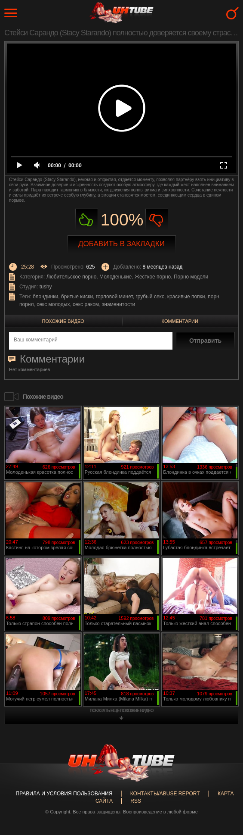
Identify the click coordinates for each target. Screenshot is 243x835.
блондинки (45, 297)
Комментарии (180, 321)
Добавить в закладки (121, 244)
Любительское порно (71, 277)
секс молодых (53, 304)
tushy (46, 287)
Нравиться (86, 220)
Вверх (223, 785)
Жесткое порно (153, 277)
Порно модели (191, 277)
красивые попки (186, 297)
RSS (135, 801)
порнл (26, 304)
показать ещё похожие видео (122, 710)
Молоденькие (115, 277)
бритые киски (77, 297)
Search (232, 13)
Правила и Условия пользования (64, 794)
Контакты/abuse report (165, 794)
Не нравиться (156, 220)
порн (213, 297)
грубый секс (149, 297)
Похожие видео (63, 321)
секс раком (86, 304)
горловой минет (114, 297)
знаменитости (118, 304)
